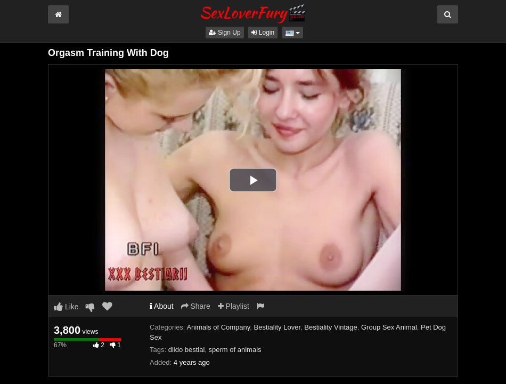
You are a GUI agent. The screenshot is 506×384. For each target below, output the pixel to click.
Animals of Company (218, 327)
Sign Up (225, 32)
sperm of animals (235, 350)
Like (66, 306)
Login (262, 32)
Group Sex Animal (389, 327)
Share (195, 306)
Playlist (233, 306)
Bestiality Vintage (330, 327)
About (162, 306)
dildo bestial (186, 350)
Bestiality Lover (277, 327)
